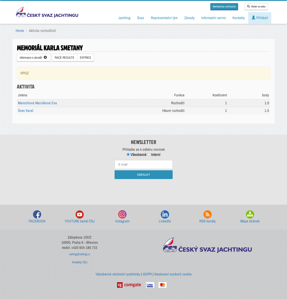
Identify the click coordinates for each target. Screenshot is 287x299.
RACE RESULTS (64, 57)
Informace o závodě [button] (33, 57)
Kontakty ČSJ (79, 262)
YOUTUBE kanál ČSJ (80, 217)
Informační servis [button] (213, 17)
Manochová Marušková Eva (37, 102)
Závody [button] (189, 17)
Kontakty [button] (239, 17)
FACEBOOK (37, 217)
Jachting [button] (124, 17)
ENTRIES (85, 57)
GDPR (147, 274)
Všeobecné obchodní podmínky (118, 274)
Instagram (122, 217)
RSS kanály (207, 217)
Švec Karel (25, 110)
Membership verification (224, 6)
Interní (153, 154)
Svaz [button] (140, 17)
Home (20, 30)
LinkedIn (165, 217)
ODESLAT (143, 175)
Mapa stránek (250, 217)
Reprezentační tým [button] (164, 17)
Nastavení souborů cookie (173, 274)
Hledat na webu (256, 6)
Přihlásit (260, 17)
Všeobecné (136, 154)
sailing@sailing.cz (79, 254)
